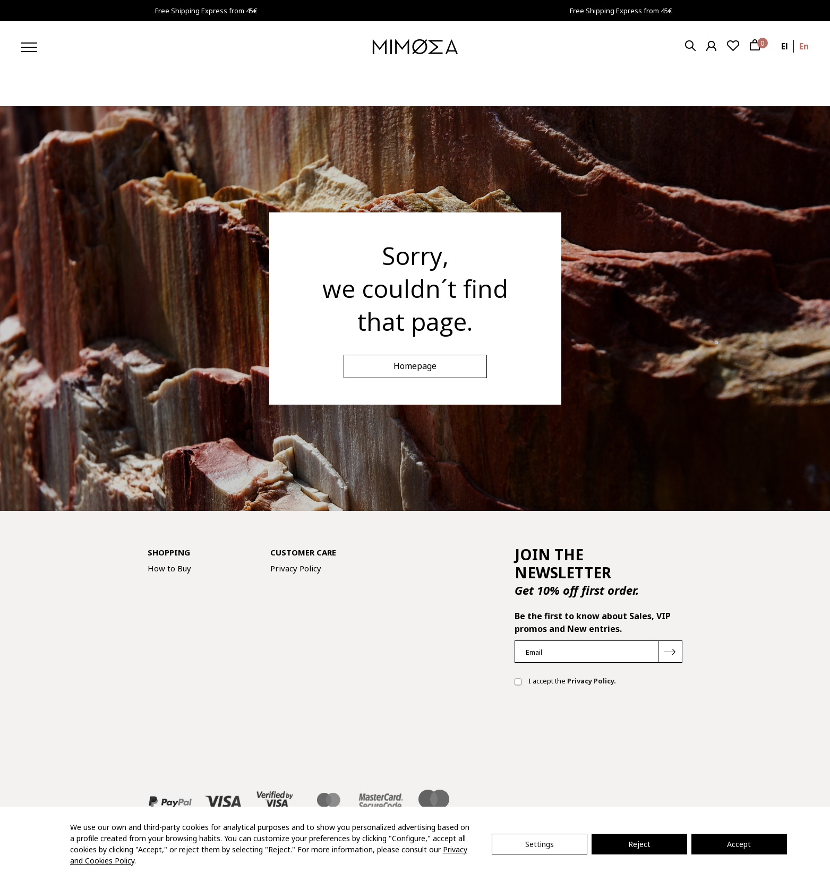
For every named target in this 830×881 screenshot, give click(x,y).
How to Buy (169, 568)
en (804, 46)
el (784, 46)
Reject (639, 844)
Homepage (415, 366)
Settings (539, 844)
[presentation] (595, 728)
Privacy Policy (295, 568)
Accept (739, 844)
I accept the (565, 682)
